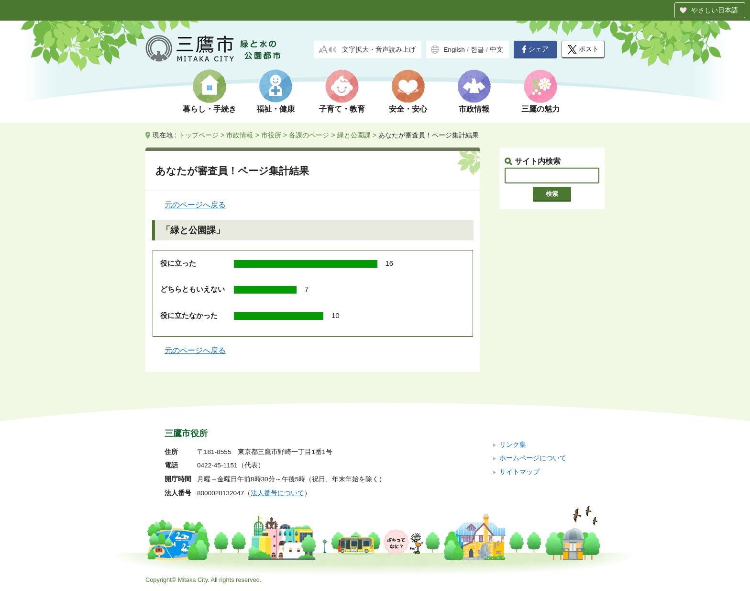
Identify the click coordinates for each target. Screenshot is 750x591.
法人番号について (277, 493)
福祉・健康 (275, 109)
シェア (535, 49)
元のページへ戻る (195, 205)
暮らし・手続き (209, 109)
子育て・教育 (342, 109)
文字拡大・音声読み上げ (379, 49)
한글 (477, 49)
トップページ (198, 135)
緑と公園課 (354, 135)
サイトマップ (519, 472)
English (454, 49)
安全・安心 (408, 109)
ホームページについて (532, 458)
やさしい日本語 (714, 10)
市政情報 (474, 109)
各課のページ (309, 135)
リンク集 (512, 444)
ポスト (583, 49)
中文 (496, 49)
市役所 (271, 135)
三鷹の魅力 (540, 109)
